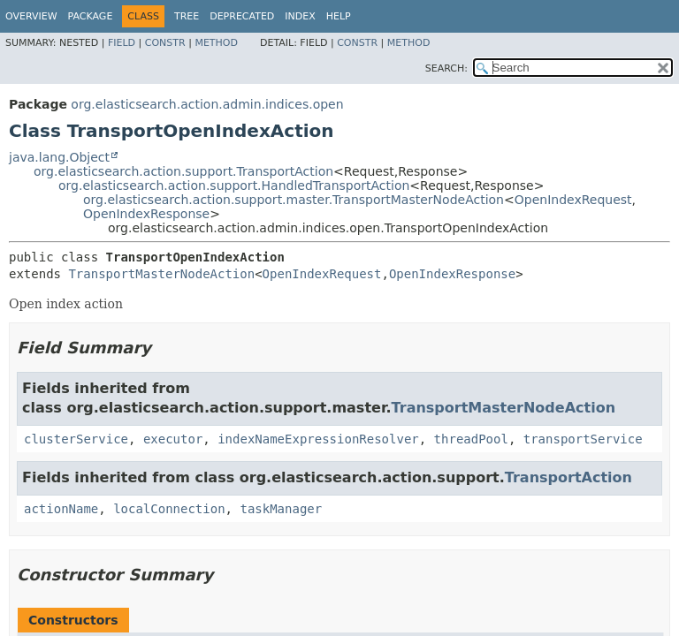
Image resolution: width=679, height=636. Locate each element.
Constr (165, 43)
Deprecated (242, 16)
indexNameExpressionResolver (318, 439)
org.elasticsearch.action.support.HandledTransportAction (233, 185)
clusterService (76, 439)
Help (338, 16)
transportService (583, 439)
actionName (61, 509)
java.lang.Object (59, 157)
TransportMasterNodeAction (161, 274)
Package (90, 16)
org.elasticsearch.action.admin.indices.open (207, 104)
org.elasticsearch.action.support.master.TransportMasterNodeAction (293, 200)
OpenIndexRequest (573, 200)
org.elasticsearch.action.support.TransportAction (183, 171)
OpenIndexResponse (146, 214)
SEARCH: (446, 68)
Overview (31, 16)
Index (300, 16)
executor (172, 439)
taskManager (281, 509)
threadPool (471, 439)
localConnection (169, 509)
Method (216, 43)
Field (121, 43)
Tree (186, 16)
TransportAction (568, 477)
